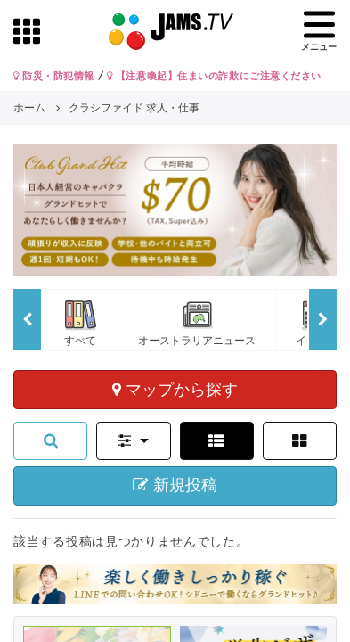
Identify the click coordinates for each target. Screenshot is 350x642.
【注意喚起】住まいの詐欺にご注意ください (214, 76)
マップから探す (175, 389)
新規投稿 (175, 485)
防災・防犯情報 (53, 76)
